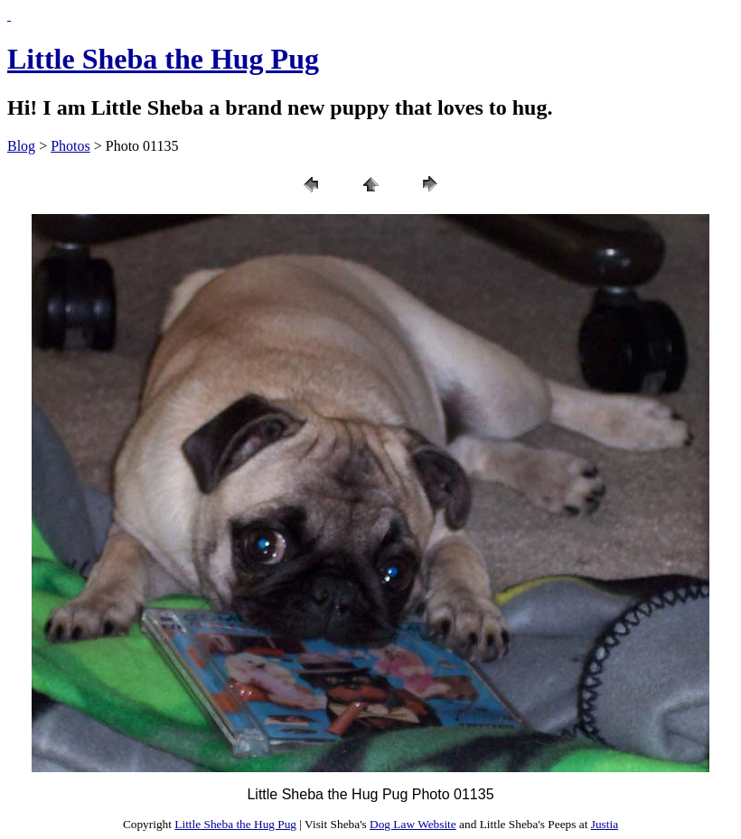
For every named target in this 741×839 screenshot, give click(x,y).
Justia (604, 824)
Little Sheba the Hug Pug (163, 58)
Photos (70, 146)
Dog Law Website (413, 824)
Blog (21, 146)
